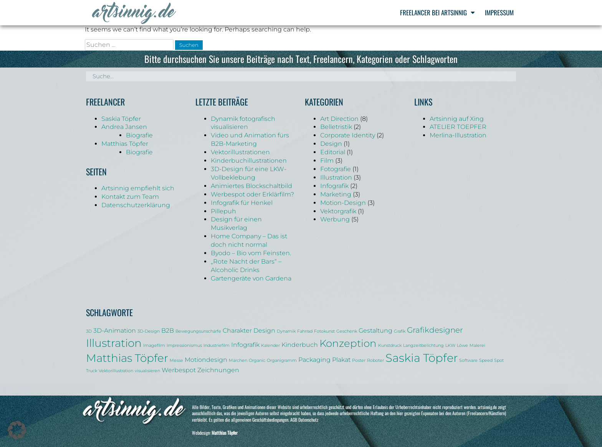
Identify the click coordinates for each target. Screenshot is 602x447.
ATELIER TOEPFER (458, 126)
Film (327, 160)
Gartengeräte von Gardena (251, 278)
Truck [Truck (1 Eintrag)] (91, 370)
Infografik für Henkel (242, 202)
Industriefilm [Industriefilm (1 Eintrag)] (216, 345)
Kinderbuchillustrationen (249, 160)
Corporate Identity (347, 135)
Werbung (335, 219)
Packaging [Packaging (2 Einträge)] (314, 359)
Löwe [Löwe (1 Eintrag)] (462, 345)
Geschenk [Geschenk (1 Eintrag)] (346, 331)
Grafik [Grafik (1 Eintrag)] (399, 331)
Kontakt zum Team (130, 196)
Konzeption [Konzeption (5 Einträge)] (348, 343)
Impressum (499, 12)
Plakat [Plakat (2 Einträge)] (341, 359)
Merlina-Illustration (458, 135)
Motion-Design (343, 202)
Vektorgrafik (338, 211)
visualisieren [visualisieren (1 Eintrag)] (147, 370)
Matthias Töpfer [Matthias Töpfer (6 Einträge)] (127, 358)
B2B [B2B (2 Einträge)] (167, 330)
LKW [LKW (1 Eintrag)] (450, 345)
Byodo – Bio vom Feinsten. (251, 253)
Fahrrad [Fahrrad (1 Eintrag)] (305, 331)
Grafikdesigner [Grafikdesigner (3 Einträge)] (435, 330)
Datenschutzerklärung (135, 205)
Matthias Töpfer (124, 143)
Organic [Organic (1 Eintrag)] (257, 360)
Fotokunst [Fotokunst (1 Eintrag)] (324, 331)
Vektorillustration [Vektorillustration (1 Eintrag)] (116, 370)
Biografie (139, 135)
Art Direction (339, 118)
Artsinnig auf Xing (457, 118)
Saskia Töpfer (121, 118)
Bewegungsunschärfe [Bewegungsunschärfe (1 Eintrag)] (198, 331)
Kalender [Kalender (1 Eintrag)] (270, 345)
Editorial (332, 152)
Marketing (335, 194)
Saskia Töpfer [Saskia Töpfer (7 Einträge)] (421, 358)
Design (331, 143)
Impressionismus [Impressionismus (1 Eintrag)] (184, 345)
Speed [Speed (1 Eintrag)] (486, 360)
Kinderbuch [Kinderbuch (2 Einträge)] (299, 344)
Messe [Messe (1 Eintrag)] (176, 360)
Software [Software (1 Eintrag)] (468, 360)
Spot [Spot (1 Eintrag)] (499, 360)
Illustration (336, 177)
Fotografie (335, 169)
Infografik (334, 186)
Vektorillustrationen (240, 152)
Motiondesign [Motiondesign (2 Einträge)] (206, 359)
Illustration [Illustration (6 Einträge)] (114, 343)
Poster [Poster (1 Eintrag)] (359, 360)
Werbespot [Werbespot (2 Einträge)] (179, 370)
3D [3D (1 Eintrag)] (89, 331)
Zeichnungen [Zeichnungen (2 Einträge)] (218, 370)
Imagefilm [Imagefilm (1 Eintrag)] (154, 345)
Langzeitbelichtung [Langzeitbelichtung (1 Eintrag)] (423, 345)
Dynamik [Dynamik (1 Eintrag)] (286, 331)
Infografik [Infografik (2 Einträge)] (245, 344)
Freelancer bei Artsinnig (437, 12)
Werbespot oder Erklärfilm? (252, 194)
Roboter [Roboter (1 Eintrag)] (375, 360)
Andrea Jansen (124, 126)
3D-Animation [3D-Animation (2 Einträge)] (114, 330)
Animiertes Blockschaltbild (251, 186)
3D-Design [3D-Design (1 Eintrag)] (148, 331)
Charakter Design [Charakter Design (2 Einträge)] (249, 330)
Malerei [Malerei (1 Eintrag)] (477, 345)
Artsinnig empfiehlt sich (137, 188)
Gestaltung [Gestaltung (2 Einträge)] (375, 330)
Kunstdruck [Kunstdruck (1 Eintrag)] (390, 345)
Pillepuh (223, 211)
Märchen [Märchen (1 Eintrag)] (238, 360)
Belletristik (336, 126)
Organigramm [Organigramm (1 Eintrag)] (282, 360)
